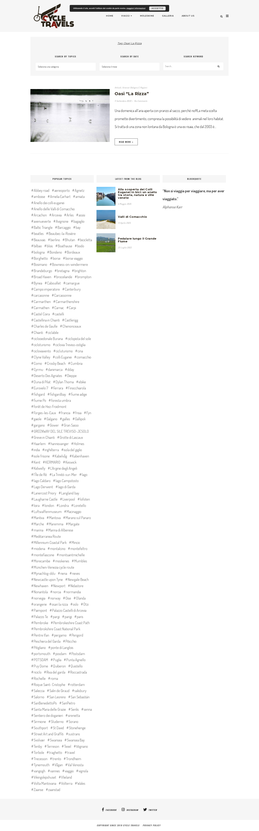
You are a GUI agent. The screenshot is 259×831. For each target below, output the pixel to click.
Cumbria (76, 363)
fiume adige (79, 394)
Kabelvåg (61, 456)
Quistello (77, 666)
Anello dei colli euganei (49, 202)
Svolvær (39, 740)
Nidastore (76, 585)
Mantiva (39, 517)
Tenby (38, 746)
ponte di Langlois (62, 647)
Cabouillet (54, 283)
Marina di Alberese (60, 530)
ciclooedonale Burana (48, 338)
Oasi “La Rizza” (132, 93)
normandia (73, 591)
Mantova (55, 517)
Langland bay (70, 493)
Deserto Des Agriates (48, 375)
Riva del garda (55, 672)
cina (80, 351)
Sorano (73, 721)
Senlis (75, 709)
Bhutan (70, 239)
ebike (82, 381)
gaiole (37, 418)
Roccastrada (78, 672)
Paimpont (40, 610)
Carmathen (41, 307)
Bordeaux (73, 252)
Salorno (39, 697)
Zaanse (38, 789)
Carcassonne (63, 295)
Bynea (38, 283)
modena (39, 548)
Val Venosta (75, 764)
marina (38, 530)
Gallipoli (80, 418)
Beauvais (39, 239)
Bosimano (40, 264)
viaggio (69, 771)
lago (84, 474)
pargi (56, 616)
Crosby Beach (56, 363)
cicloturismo (42, 344)
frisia (78, 412)
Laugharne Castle (45, 499)
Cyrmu (38, 369)
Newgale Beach (78, 579)
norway (55, 598)
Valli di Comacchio (132, 216)
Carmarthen (42, 301)
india (37, 449)
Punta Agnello (76, 659)
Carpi (72, 307)
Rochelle (40, 678)
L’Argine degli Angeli (63, 468)
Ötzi (86, 604)
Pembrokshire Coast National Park (57, 628)
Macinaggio (74, 511)
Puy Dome (41, 666)
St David (58, 727)
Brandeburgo (43, 270)
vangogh (39, 771)
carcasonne (41, 295)
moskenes (62, 561)
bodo (80, 246)
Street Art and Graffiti (48, 734)
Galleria (168, 16)
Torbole (39, 752)
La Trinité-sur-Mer (64, 474)
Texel (67, 746)
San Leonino (57, 697)
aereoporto (62, 190)
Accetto (157, 8)
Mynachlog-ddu (44, 573)
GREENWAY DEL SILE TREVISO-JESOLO (61, 431)
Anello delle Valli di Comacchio (54, 209)
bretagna (63, 270)
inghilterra (52, 449)
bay (78, 227)
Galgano (51, 418)
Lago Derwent (43, 486)
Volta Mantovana (45, 783)
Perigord (77, 635)
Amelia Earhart (60, 196)
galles (66, 418)
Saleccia (39, 690)
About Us (188, 16)
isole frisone (42, 456)
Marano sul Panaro (78, 517)
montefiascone (44, 554)
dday (70, 369)
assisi (82, 215)
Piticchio (70, 641)
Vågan (59, 764)
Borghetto (41, 258)
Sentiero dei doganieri (48, 715)
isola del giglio (73, 449)
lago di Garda (66, 486)
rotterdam (77, 684)
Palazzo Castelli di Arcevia (69, 610)
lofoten (85, 499)
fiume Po (40, 400)
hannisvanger (60, 443)
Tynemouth (42, 764)
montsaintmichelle (72, 554)
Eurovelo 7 (41, 388)
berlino (55, 239)
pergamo (60, 635)
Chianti (38, 332)
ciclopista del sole (79, 338)
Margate (73, 524)
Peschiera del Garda (47, 641)
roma (54, 678)
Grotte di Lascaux (71, 437)
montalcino (57, 548)
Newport (59, 585)
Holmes (79, 443)
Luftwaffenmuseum (48, 511)
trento (56, 758)
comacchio (84, 357)
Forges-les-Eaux (45, 412)
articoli (118, 87)
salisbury (80, 690)
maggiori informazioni (135, 8)
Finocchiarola (77, 388)
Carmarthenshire (67, 301)
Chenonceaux (71, 326)
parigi (68, 616)
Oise (68, 598)
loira (36, 505)
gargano (39, 425)
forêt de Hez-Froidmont (50, 406)
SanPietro (68, 703)
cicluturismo (64, 351)
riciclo (37, 672)
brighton (80, 270)
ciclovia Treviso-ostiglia (70, 344)
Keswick (70, 462)
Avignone (62, 221)
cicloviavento (42, 351)
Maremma (56, 524)
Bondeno (56, 252)
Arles (70, 215)
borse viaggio (74, 258)
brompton (84, 276)
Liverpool (68, 499)
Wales (81, 783)
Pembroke (41, 622)
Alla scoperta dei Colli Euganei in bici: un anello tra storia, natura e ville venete (137, 193)
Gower (54, 425)
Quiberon (59, 666)
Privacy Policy (152, 825)
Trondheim (73, 758)
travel (71, 752)
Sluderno (57, 721)
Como (38, 363)
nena (63, 573)
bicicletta (86, 239)
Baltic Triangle (43, 227)
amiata (80, 196)
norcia (57, 591)
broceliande (64, 276)
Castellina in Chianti (47, 320)
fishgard (39, 394)
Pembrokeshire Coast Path (71, 622)
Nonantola (41, 591)
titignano (82, 746)
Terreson (53, 746)
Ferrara (58, 388)
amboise (39, 196)
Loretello (80, 505)
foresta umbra (61, 400)
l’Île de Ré (40, 474)
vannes (55, 771)
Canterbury (73, 289)
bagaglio (78, 221)
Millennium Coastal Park (50, 542)
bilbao (38, 246)
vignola (83, 771)
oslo (75, 604)
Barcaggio (64, 227)
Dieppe (72, 375)
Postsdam (78, 653)
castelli (59, 314)
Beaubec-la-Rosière (62, 233)
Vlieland (66, 777)
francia (65, 412)
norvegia (39, 598)
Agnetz (79, 190)
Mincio (76, 542)
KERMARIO (52, 462)
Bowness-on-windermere (70, 264)
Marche (39, 524)
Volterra (66, 783)
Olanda (81, 598)
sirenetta (74, 715)
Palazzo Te (41, 616)
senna (88, 709)
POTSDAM (41, 659)
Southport (41, 727)
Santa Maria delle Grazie (50, 709)
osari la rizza (60, 604)
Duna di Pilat (42, 381)
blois (50, 246)
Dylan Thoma (65, 381)
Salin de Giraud (59, 690)
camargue (73, 283)
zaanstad (54, 789)
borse (56, 258)
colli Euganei (63, 357)
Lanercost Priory (45, 493)
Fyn (88, 412)
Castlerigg (71, 320)
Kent (37, 462)
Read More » (126, 141)
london (49, 505)
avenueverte (42, 221)
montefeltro (78, 548)
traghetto (55, 752)
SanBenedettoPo (45, 703)
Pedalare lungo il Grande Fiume (137, 240)
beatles (39, 233)
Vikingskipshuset (45, 777)
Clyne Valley (42, 357)
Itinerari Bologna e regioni (134, 87)
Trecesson (40, 758)
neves (76, 573)
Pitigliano (40, 647)
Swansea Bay (76, 740)
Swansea (56, 740)
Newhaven (41, 585)
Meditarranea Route (47, 536)
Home (109, 16)
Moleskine (147, 16)
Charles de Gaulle (45, 326)
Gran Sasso (71, 425)
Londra (64, 505)
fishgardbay (58, 394)
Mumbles (80, 561)
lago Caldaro (42, 480)
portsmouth (42, 653)
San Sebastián (80, 697)
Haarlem (40, 443)
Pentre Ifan (41, 635)
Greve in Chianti (44, 437)
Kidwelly (39, 468)
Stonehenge (77, 727)
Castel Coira (42, 314)
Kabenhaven (80, 456)
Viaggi (125, 16)
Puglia (57, 659)
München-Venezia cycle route (54, 567)
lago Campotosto (67, 480)
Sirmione (40, 721)
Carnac (59, 307)
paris (80, 616)
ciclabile (53, 332)
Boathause (65, 246)
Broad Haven (42, 276)
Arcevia (57, 215)
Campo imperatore (47, 289)
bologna (39, 252)
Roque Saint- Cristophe (49, 684)
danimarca (55, 369)
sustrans (74, 734)
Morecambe (42, 561)
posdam (60, 653)
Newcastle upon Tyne (48, 579)
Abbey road (41, 190)
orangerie (40, 604)
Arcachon (40, 215)
